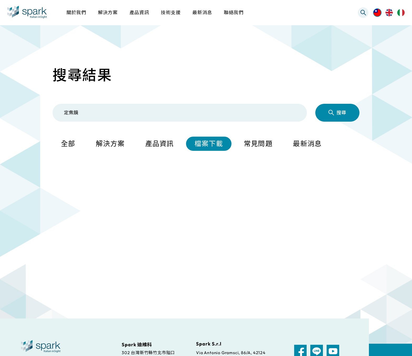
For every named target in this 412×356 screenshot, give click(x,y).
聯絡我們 (234, 12)
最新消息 (307, 143)
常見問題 (258, 143)
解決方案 (110, 143)
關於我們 (76, 12)
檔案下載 (208, 143)
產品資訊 (159, 143)
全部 (68, 143)
